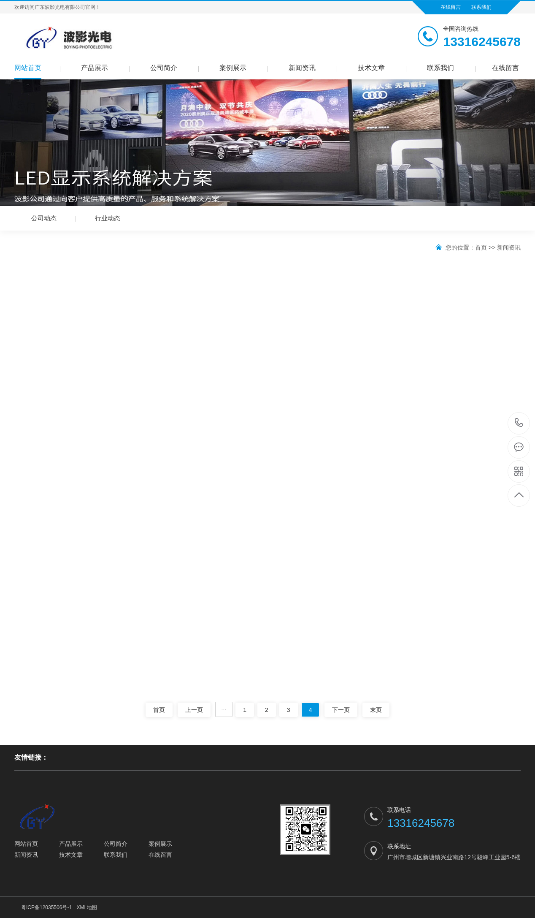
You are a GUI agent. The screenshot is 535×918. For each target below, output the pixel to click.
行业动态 (107, 218)
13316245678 (519, 423)
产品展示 (94, 67)
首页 (481, 247)
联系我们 (481, 7)
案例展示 (232, 67)
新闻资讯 (302, 67)
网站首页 (27, 67)
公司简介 (163, 67)
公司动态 (44, 218)
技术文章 (371, 67)
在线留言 (450, 7)
